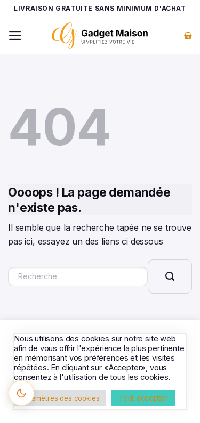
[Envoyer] (170, 276)
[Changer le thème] (21, 393)
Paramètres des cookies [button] (59, 398)
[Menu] (15, 36)
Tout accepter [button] (142, 397)
